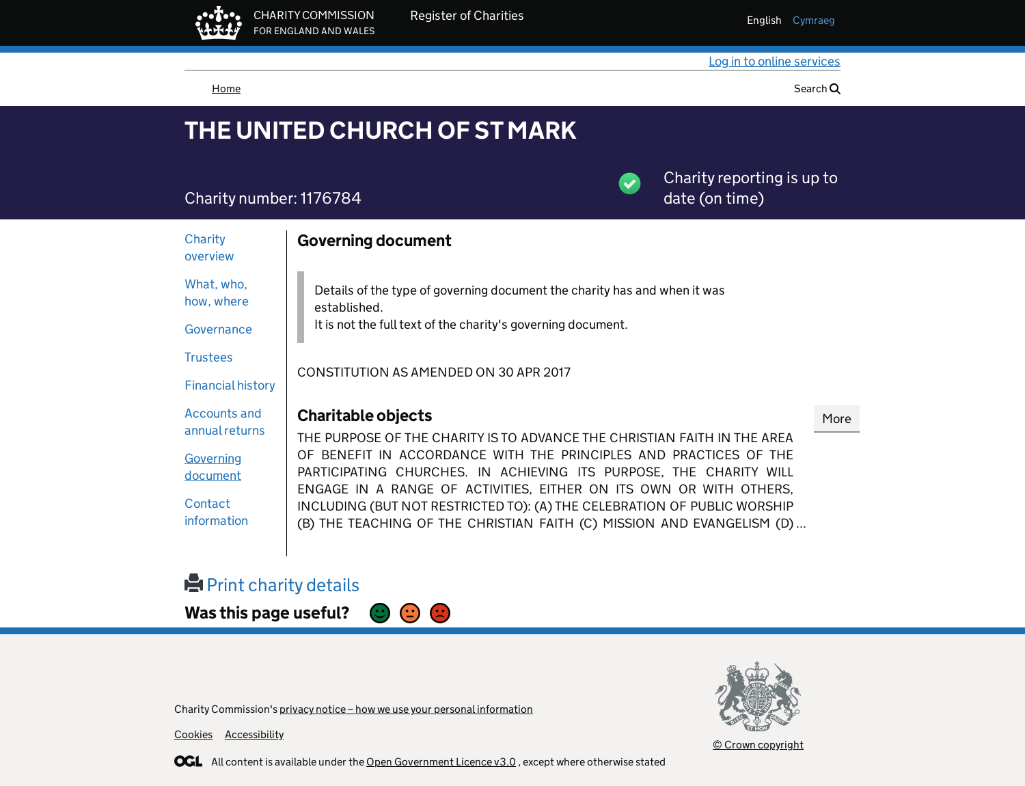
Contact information (216, 512)
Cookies (193, 734)
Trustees (208, 357)
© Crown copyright (758, 744)
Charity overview (209, 247)
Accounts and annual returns (224, 421)
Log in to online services (774, 61)
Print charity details (271, 584)
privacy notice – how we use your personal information (406, 709)
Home (226, 88)
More (836, 418)
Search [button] (817, 88)
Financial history (229, 385)
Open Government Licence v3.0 (441, 761)
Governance (218, 329)
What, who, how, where (216, 292)
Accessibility (254, 734)
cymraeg (814, 20)
